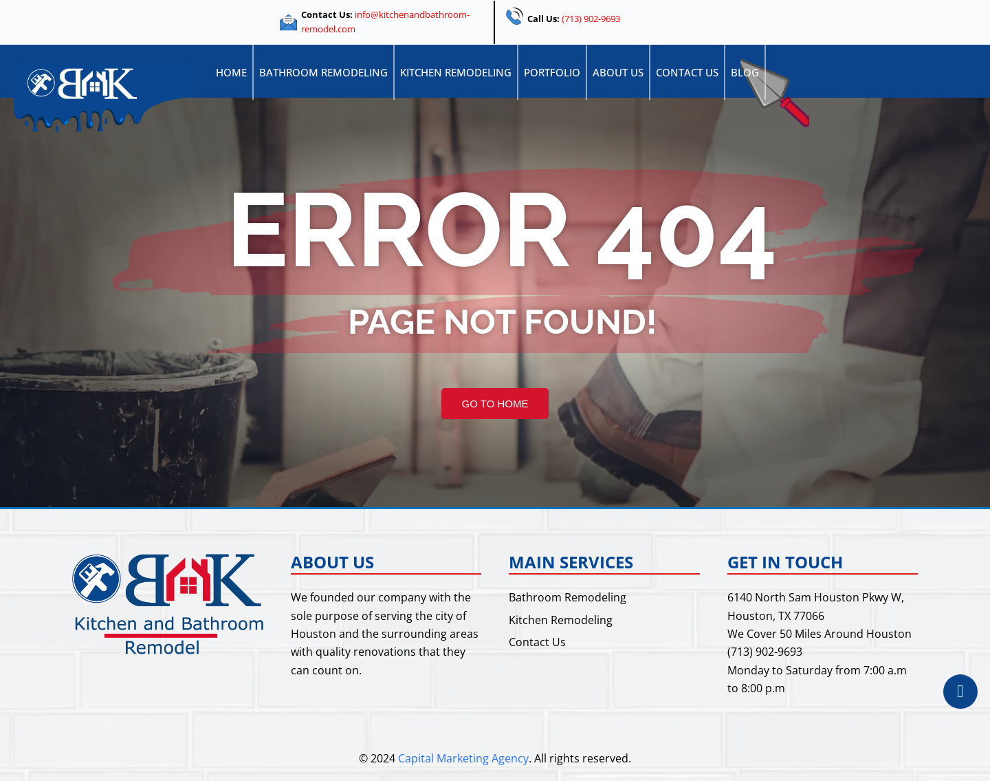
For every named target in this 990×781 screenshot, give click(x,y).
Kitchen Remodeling (456, 72)
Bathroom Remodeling (323, 72)
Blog (745, 72)
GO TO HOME (495, 403)
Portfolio (552, 72)
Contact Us (687, 72)
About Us (618, 72)
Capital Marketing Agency (463, 758)
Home (231, 72)
